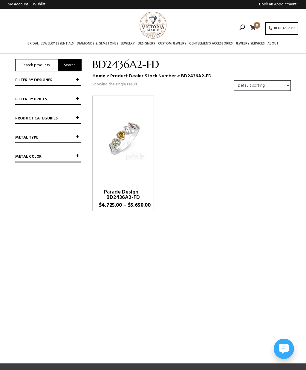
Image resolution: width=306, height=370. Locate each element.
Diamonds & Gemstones (97, 44)
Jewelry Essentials (57, 44)
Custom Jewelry (172, 44)
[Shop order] (262, 85)
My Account (18, 4)
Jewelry (128, 44)
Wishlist (39, 4)
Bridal (33, 44)
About (273, 44)
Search (70, 65)
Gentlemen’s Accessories (211, 44)
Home (98, 76)
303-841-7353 (282, 28)
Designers (146, 44)
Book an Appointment (277, 4)
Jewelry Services (250, 44)
